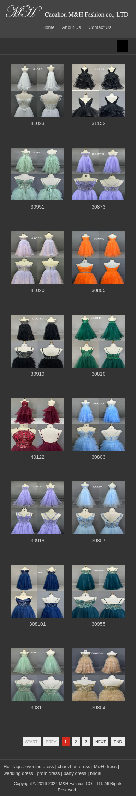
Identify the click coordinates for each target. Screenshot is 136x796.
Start (31, 742)
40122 (38, 457)
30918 (38, 540)
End (118, 742)
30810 (98, 374)
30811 (38, 707)
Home (49, 27)
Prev (51, 742)
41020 (38, 290)
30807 (98, 540)
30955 (98, 624)
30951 (38, 207)
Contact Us (100, 27)
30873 (98, 207)
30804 (98, 707)
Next (100, 742)
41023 (38, 123)
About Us (71, 27)
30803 (98, 457)
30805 (98, 290)
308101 (37, 624)
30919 (38, 374)
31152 (98, 123)
